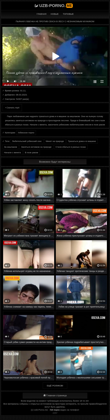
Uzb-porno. (56, 5)
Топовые (68, 14)
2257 (55, 413)
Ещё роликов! (55, 385)
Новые (55, 14)
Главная (41, 14)
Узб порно (55, 410)
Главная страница (55, 395)
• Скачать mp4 (12, 107)
